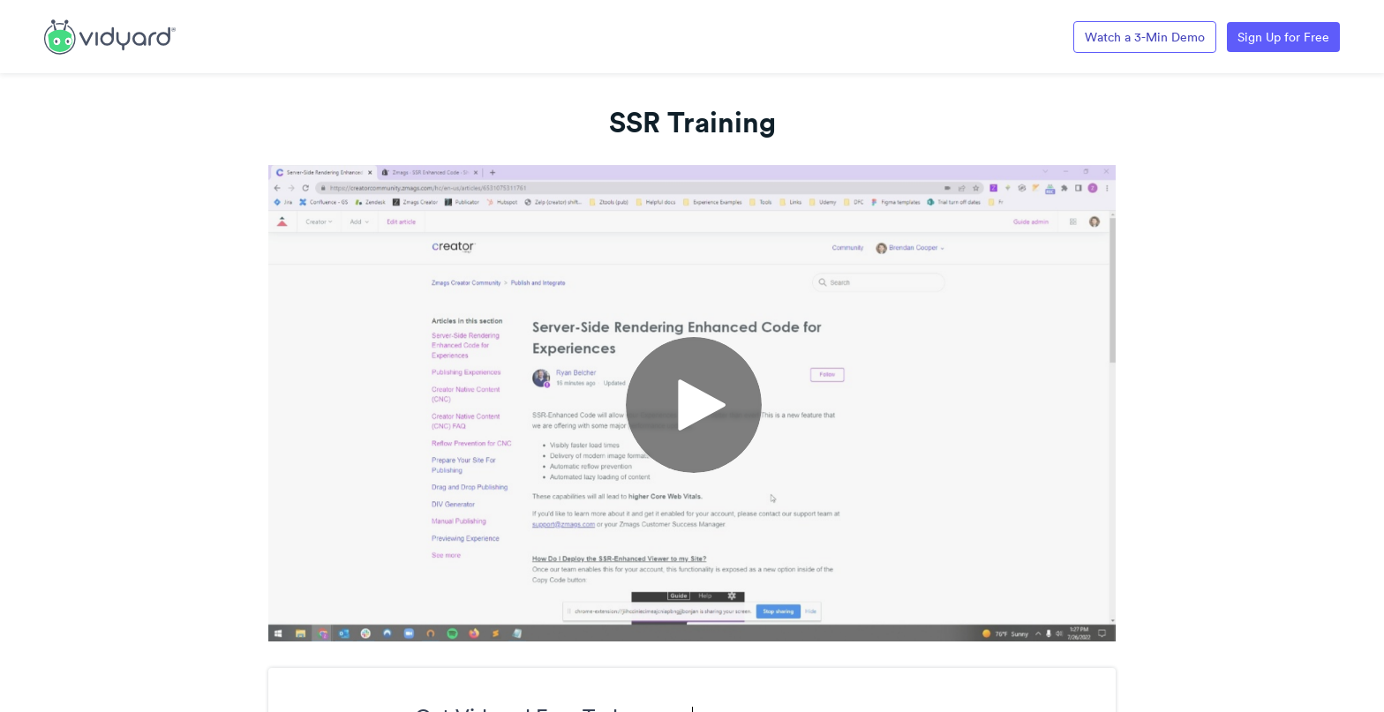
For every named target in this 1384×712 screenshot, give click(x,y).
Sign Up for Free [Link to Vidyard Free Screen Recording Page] (1283, 37)
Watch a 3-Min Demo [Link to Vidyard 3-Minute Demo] (1145, 37)
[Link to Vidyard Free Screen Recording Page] (110, 35)
